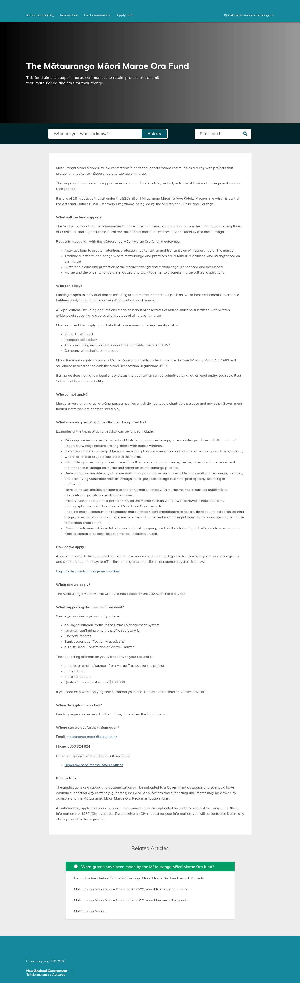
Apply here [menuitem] (125, 15)
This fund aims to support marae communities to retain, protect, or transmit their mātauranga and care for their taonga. (92, 80)
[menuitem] (40, 15)
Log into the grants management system (88, 571)
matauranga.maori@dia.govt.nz (91, 736)
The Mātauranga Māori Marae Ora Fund (107, 66)
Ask (154, 134)
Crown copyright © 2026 (45, 961)
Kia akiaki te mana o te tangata (249, 15)
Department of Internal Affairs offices (94, 765)
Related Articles (150, 848)
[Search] (245, 133)
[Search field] (94, 133)
